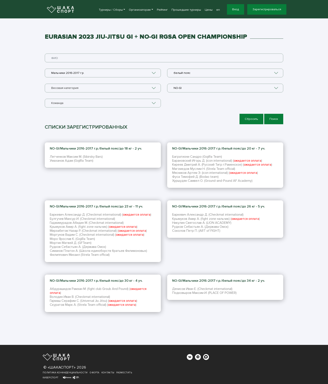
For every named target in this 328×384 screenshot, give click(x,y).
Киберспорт (51, 377)
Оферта (94, 372)
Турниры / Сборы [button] (111, 10)
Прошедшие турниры (186, 10)
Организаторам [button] (140, 10)
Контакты (107, 372)
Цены (209, 10)
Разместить (124, 372)
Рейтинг (162, 10)
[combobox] (103, 73)
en (218, 10)
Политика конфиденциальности (65, 372)
